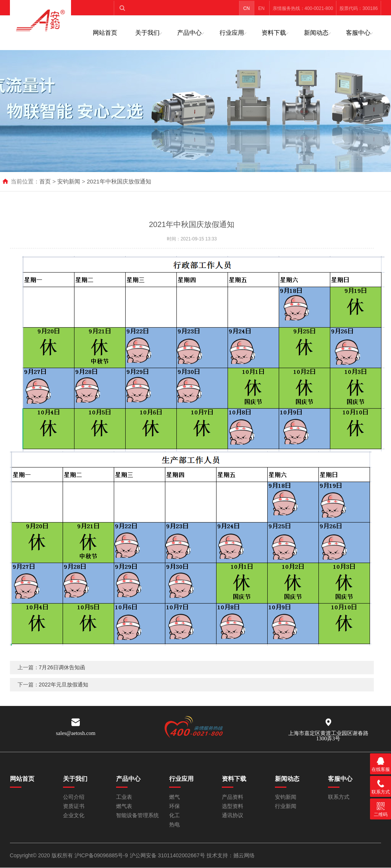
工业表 (124, 797)
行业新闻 (285, 806)
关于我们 (147, 32)
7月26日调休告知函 (62, 679)
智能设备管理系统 (137, 815)
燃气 (174, 797)
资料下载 (274, 32)
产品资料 (232, 797)
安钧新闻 (68, 181)
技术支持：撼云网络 (231, 855)
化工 (174, 815)
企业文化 (73, 815)
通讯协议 (232, 815)
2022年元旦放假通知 (63, 696)
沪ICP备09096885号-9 (101, 855)
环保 (174, 806)
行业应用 (232, 32)
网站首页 (105, 32)
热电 (174, 824)
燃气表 (124, 806)
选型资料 (232, 806)
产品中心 (189, 32)
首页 (45, 181)
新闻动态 (316, 32)
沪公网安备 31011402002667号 (168, 855)
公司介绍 (73, 797)
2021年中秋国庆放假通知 (119, 181)
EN (261, 8)
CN (246, 8)
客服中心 (358, 32)
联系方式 (338, 797)
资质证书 (73, 806)
